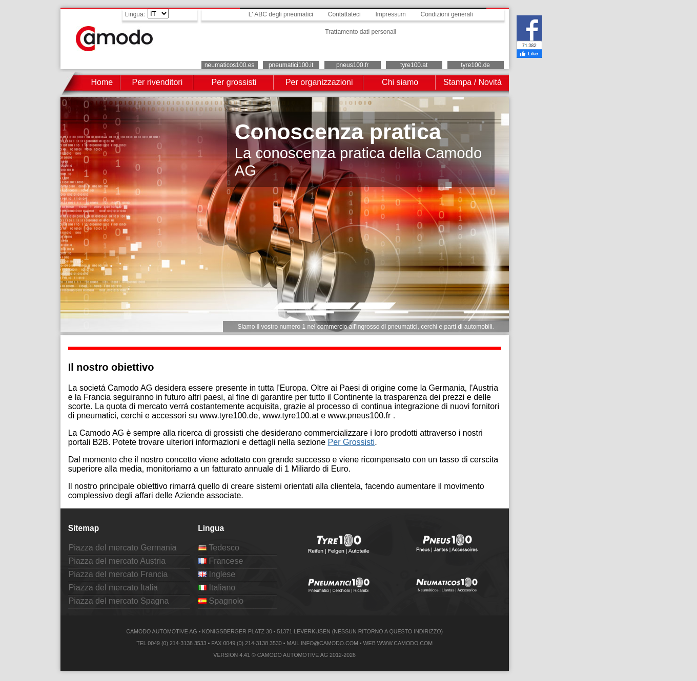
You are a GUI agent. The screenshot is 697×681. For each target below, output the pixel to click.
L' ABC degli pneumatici (281, 14)
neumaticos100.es (229, 65)
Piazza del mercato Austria (117, 561)
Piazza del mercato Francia (118, 574)
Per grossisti (233, 82)
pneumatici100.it (291, 65)
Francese (220, 561)
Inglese (216, 574)
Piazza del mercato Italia (113, 587)
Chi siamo (400, 82)
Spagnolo (220, 601)
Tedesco (218, 547)
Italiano (216, 587)
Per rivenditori (157, 82)
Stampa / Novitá (472, 82)
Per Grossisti (351, 442)
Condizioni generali (447, 14)
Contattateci (344, 14)
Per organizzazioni (319, 82)
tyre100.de (475, 65)
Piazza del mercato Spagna (119, 601)
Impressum (390, 14)
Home (102, 82)
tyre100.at (413, 65)
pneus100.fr (352, 65)
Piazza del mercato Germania (123, 547)
